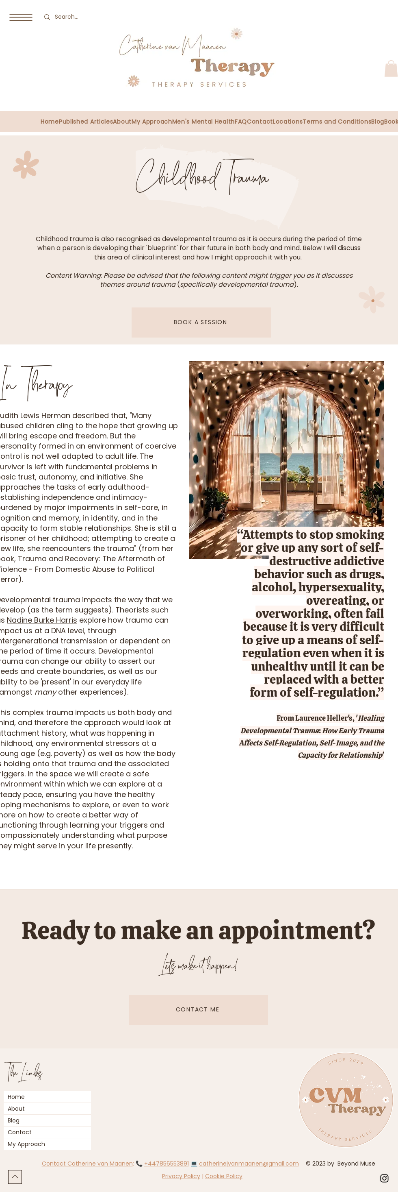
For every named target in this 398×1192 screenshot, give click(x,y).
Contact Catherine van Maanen (87, 1163)
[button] (20, 17)
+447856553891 (166, 1163)
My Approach (26, 1144)
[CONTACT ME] (198, 1010)
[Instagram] (384, 1178)
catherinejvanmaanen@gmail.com (249, 1163)
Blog (13, 1120)
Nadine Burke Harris (42, 620)
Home (16, 1097)
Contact (20, 1132)
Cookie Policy (223, 1176)
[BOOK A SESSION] (201, 322)
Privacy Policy (181, 1176)
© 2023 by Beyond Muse (341, 1163)
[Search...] (68, 17)
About (16, 1109)
